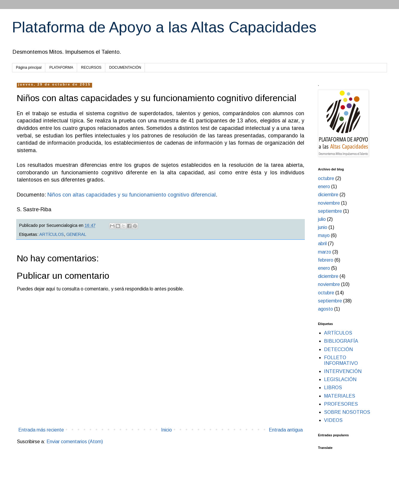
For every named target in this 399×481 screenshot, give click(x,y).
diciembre (328, 194)
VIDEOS (333, 420)
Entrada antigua (286, 429)
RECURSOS (91, 67)
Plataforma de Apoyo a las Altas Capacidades (164, 27)
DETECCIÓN (338, 349)
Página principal (28, 67)
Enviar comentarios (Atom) (74, 441)
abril (322, 243)
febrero (325, 260)
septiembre (330, 211)
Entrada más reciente (41, 429)
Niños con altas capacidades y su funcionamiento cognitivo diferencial (131, 195)
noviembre (329, 203)
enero (324, 186)
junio (322, 227)
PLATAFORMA (61, 67)
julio (322, 219)
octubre (326, 178)
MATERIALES (339, 395)
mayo (324, 235)
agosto (325, 308)
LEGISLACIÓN (340, 379)
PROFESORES (341, 404)
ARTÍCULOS (51, 234)
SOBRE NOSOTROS (347, 412)
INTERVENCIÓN (343, 371)
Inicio (166, 429)
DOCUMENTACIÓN (125, 67)
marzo (324, 251)
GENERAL (76, 234)
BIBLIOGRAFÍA (341, 341)
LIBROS (333, 387)
